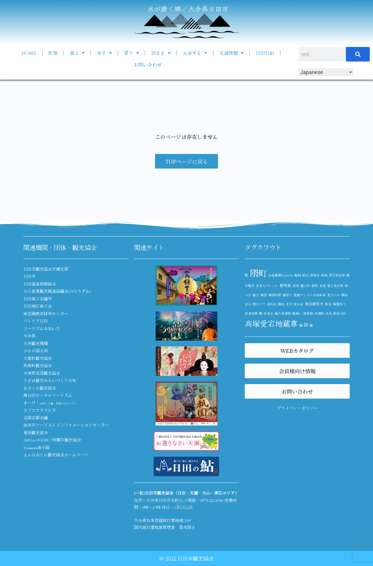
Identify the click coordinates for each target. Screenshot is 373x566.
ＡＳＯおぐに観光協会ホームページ (56, 455)
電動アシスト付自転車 (310, 295)
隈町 (258, 273)
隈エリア (259, 304)
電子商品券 (335, 285)
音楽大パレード (267, 285)
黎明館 (285, 285)
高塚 (296, 285)
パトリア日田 (35, 321)
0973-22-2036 (211, 500)
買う (131, 53)
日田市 (29, 276)
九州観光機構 (35, 343)
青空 (289, 304)
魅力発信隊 (283, 313)
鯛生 (281, 304)
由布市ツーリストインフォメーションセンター (66, 425)
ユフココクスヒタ (39, 410)
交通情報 (231, 53)
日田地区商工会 (37, 306)
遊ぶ (77, 53)
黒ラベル (333, 295)
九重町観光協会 (37, 358)
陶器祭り (339, 304)
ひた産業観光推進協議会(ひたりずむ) (57, 291)
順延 (324, 275)
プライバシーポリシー (297, 408)
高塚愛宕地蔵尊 (271, 323)
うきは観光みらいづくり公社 (49, 380)
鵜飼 (297, 275)
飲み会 (298, 304)
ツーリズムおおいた (41, 328)
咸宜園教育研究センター (45, 313)
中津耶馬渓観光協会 (41, 373)
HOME (28, 52)
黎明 (315, 285)
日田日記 (265, 52)
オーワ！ (49, 403)
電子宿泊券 (337, 275)
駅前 (328, 304)
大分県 (29, 336)
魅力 (256, 295)
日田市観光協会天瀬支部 (45, 269)
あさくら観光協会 (39, 388)
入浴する (195, 53)
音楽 (322, 285)
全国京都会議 (35, 417)
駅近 (305, 275)
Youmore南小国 (36, 447)
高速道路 (251, 313)
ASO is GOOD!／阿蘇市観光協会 (52, 440)
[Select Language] (326, 72)
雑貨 (264, 295)
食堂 (329, 313)
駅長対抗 (339, 313)
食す (104, 53)
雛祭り (287, 295)
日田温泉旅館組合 (39, 284)
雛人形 (305, 285)
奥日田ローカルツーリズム (47, 395)
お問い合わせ (148, 64)
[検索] (358, 54)
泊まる (161, 53)
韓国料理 (274, 295)
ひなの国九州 (35, 350)
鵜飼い (297, 313)
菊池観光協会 (35, 432)
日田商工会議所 (37, 299)
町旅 (53, 52)
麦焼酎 (319, 313)
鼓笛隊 (308, 313)
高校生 (272, 304)
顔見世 (315, 275)
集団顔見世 (314, 303)
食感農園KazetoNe (280, 275)
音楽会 (268, 313)
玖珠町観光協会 (37, 365)
